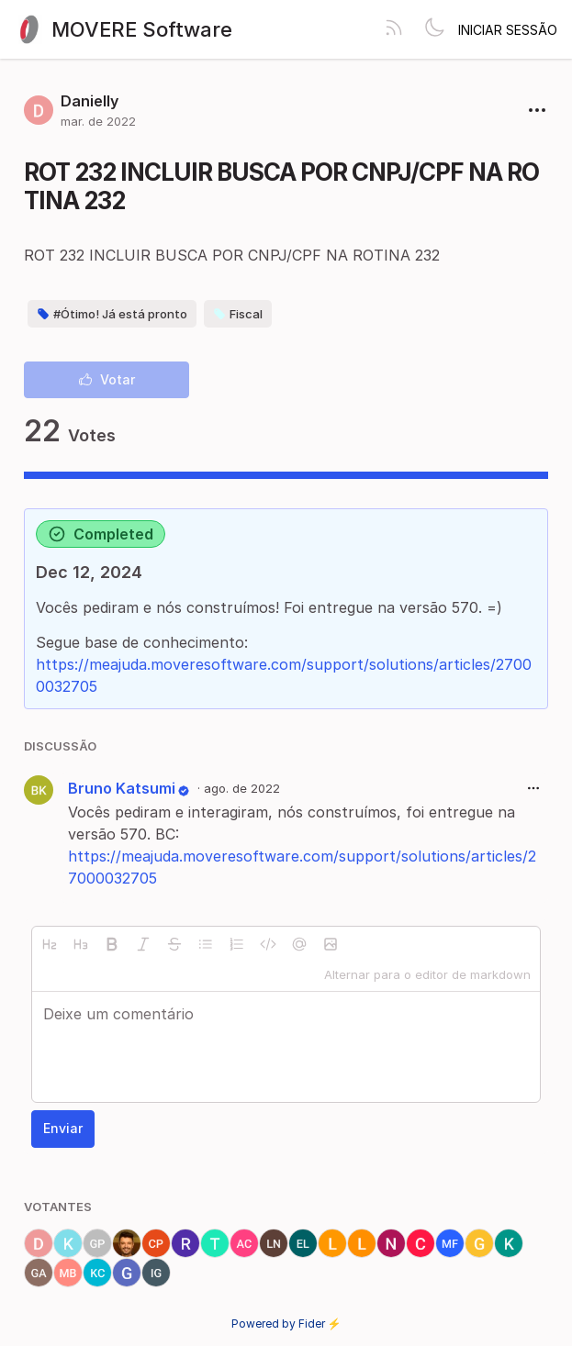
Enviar (63, 1128)
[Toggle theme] (434, 29)
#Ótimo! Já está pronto (112, 314)
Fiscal (238, 314)
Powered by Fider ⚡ (286, 1323)
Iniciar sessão (507, 30)
